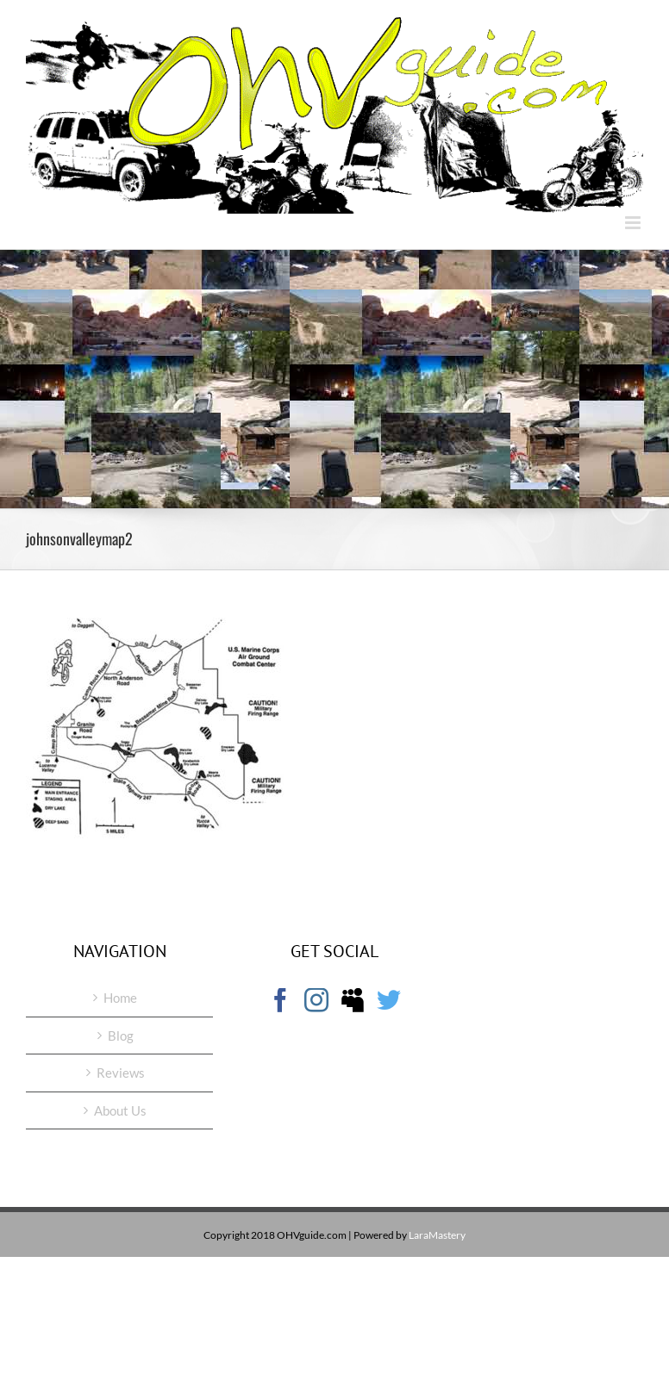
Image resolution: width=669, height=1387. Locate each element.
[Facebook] (280, 1000)
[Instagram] (316, 1000)
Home (120, 997)
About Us (120, 1110)
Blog (121, 1035)
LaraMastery (437, 1234)
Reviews (121, 1072)
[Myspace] (353, 1000)
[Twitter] (389, 1000)
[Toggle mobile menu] (634, 223)
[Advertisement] (334, 379)
